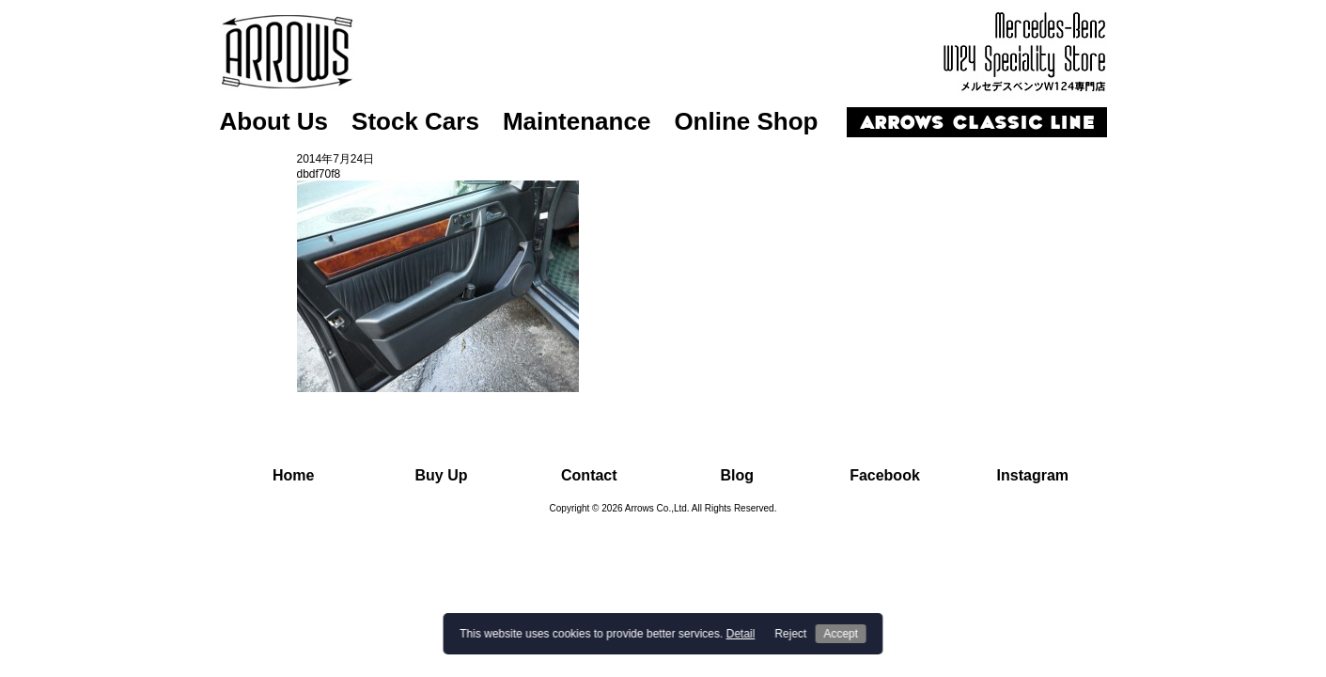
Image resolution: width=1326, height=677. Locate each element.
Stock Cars (415, 121)
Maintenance (577, 121)
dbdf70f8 (319, 174)
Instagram (1033, 475)
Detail (741, 633)
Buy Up (440, 475)
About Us (274, 121)
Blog (737, 475)
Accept (840, 633)
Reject (790, 633)
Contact (589, 475)
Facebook (885, 475)
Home (293, 475)
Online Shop (746, 121)
